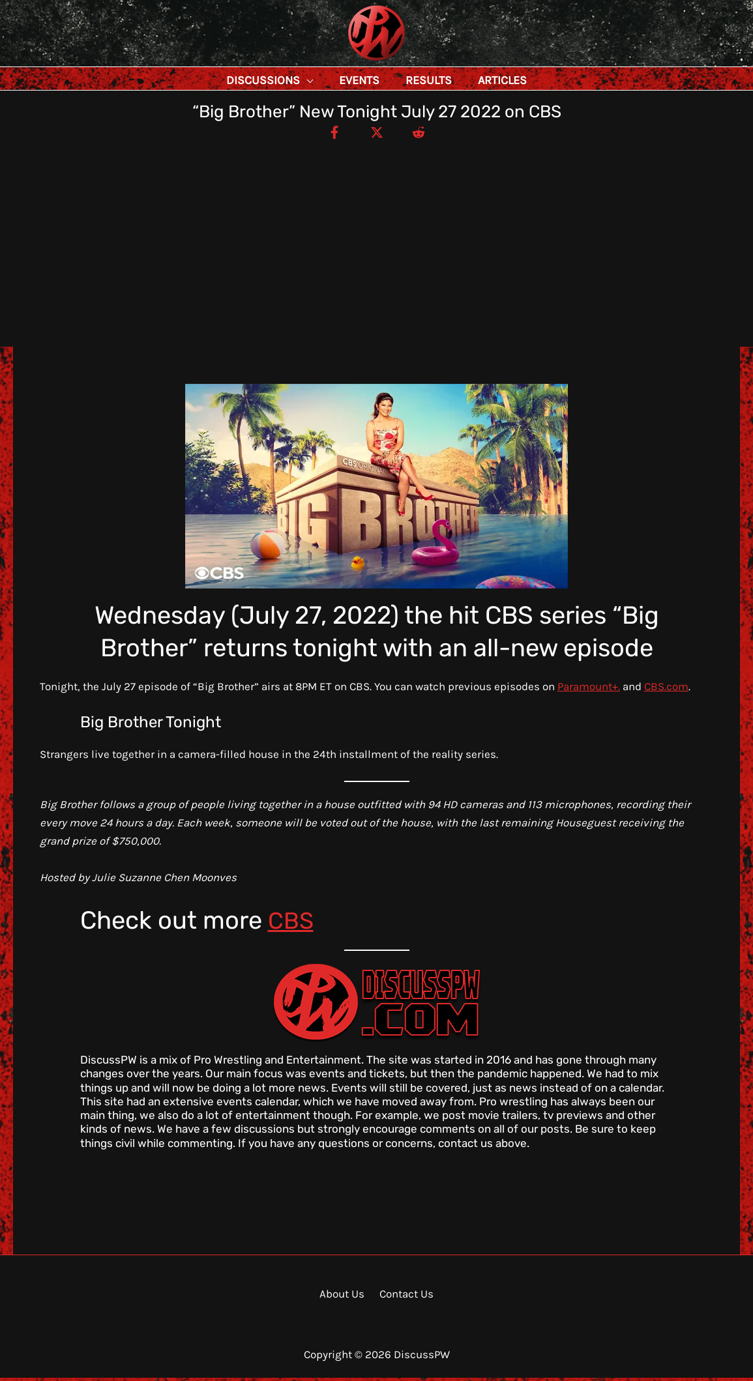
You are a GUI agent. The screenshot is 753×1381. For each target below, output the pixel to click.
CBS (292, 923)
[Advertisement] (376, 241)
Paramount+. (588, 689)
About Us (343, 1296)
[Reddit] (423, 135)
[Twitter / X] (376, 135)
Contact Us (404, 1296)
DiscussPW (350, 61)
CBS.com (666, 689)
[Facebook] (330, 135)
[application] (335, 80)
